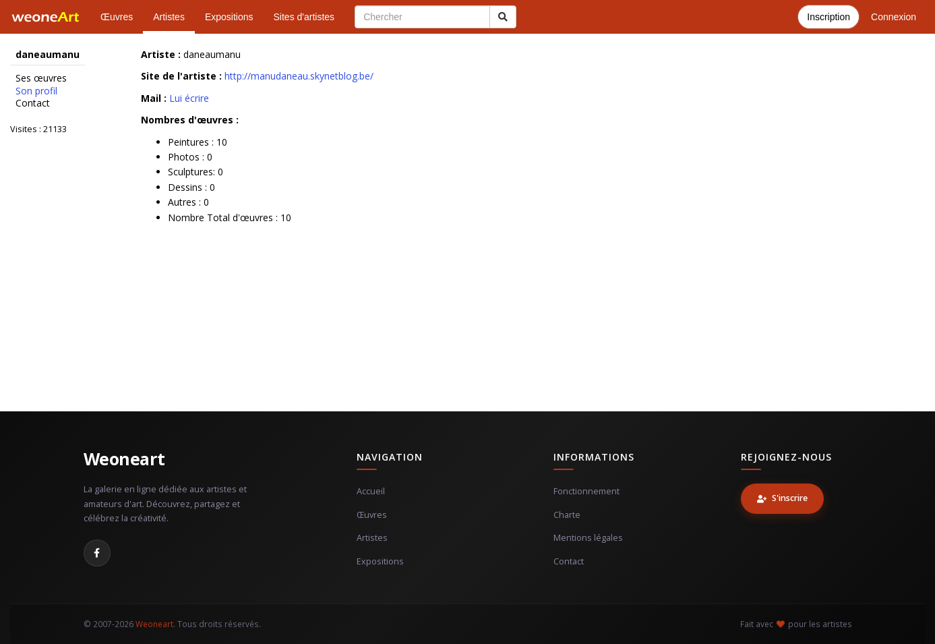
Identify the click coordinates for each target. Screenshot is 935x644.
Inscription (828, 16)
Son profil (36, 91)
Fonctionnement (586, 491)
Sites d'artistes (304, 16)
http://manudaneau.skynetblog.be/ (298, 75)
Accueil (371, 491)
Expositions (229, 16)
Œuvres (116, 16)
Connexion (893, 16)
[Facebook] (97, 552)
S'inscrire (782, 498)
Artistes (169, 16)
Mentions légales (588, 538)
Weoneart (124, 458)
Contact (33, 103)
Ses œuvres (41, 78)
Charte (566, 515)
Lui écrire (189, 98)
